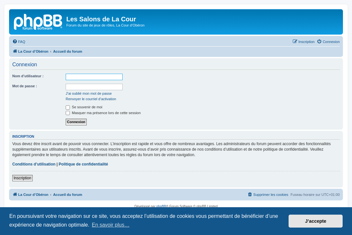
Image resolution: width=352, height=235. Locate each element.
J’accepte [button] (315, 221)
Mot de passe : (24, 86)
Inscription (22, 178)
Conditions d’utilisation (33, 164)
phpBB (161, 206)
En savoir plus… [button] (111, 225)
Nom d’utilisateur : (28, 76)
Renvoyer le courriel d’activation (91, 99)
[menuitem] (18, 42)
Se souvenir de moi (84, 107)
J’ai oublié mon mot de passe (89, 93)
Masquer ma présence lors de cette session (103, 113)
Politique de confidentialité (83, 164)
